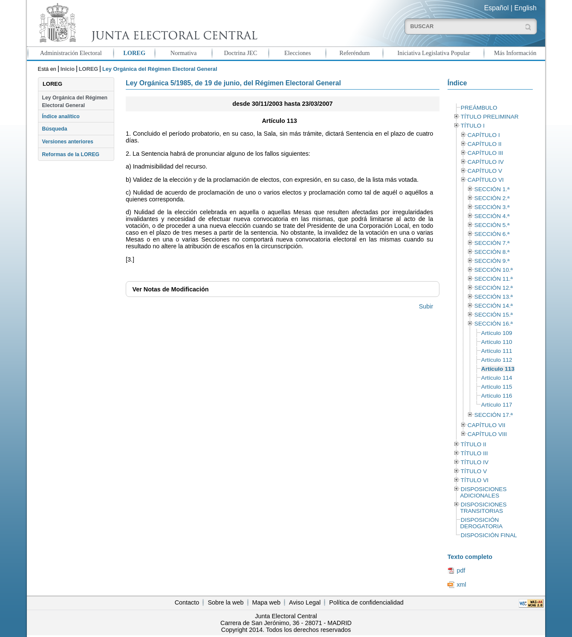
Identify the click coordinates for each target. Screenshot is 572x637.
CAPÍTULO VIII (487, 434)
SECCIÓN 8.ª (491, 252)
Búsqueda (54, 129)
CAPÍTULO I (484, 135)
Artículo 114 (496, 378)
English (525, 8)
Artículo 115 (496, 387)
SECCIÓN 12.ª (493, 288)
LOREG (134, 52)
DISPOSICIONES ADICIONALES (483, 492)
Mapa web (266, 602)
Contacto (187, 602)
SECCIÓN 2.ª (491, 198)
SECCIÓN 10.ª (493, 270)
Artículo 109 (496, 333)
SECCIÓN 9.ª (491, 261)
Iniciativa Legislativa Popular (433, 52)
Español (496, 8)
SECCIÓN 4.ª (491, 216)
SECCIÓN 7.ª (491, 243)
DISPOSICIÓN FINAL (489, 535)
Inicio (68, 69)
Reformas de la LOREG (70, 154)
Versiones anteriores (67, 142)
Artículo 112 (496, 360)
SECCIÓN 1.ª (491, 189)
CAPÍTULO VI (486, 180)
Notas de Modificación (170, 289)
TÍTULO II (473, 444)
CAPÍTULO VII (487, 425)
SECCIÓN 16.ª (493, 323)
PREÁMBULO (479, 108)
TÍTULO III (474, 453)
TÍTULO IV (474, 462)
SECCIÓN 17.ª (493, 415)
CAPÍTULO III (485, 153)
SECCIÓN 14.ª (493, 306)
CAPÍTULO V (485, 171)
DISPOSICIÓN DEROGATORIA (481, 523)
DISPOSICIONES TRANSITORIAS (483, 507)
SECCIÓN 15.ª (493, 314)
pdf (460, 570)
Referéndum (354, 52)
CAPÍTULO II (485, 144)
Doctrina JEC (240, 52)
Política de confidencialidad (366, 602)
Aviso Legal (305, 602)
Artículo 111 (496, 351)
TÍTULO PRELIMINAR (490, 116)
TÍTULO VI (474, 480)
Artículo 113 (497, 369)
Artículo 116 (496, 396)
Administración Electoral (71, 52)
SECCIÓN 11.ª (493, 279)
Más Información (515, 52)
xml (461, 584)
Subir (426, 306)
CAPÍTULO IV (486, 162)
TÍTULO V (474, 471)
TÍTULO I (473, 125)
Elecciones (297, 52)
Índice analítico (60, 116)
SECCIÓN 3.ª (491, 207)
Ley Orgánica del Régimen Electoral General (74, 101)
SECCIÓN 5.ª (491, 225)
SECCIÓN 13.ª (493, 297)
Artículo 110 (496, 342)
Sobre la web (225, 602)
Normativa (183, 52)
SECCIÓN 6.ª (491, 234)
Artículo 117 (496, 404)
